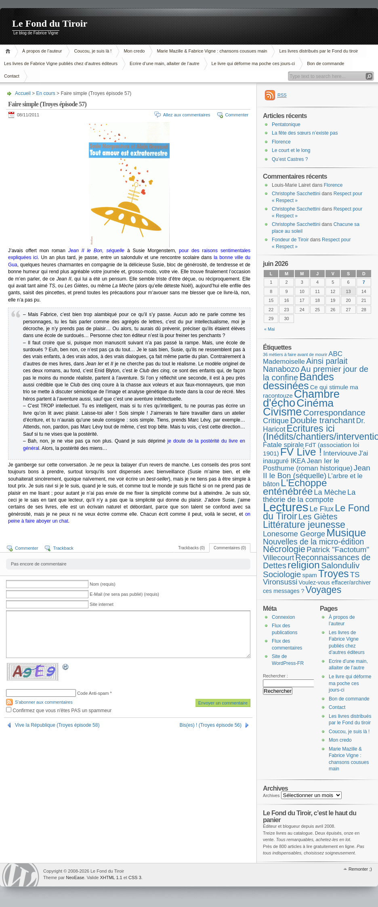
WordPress (20, 874)
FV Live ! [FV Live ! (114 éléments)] (301, 452)
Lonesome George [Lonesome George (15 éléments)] (294, 533)
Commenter (236, 114)
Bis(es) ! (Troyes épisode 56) (210, 725)
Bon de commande (325, 63)
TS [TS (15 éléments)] (355, 574)
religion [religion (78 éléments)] (304, 564)
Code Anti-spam (93, 693)
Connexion (283, 617)
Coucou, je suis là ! (92, 51)
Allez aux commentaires (186, 114)
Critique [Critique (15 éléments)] (276, 420)
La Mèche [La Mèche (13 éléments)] (330, 492)
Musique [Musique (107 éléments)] (346, 533)
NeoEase (75, 877)
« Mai (269, 329)
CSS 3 (134, 877)
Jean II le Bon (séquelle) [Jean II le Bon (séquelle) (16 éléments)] (316, 472)
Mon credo (134, 51)
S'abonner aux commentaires (44, 702)
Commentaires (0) (230, 548)
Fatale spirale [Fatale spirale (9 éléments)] (283, 445)
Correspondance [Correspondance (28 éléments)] (334, 412)
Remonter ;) (360, 869)
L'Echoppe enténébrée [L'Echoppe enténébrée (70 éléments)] (295, 487)
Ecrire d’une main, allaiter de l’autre (164, 63)
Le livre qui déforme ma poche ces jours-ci (253, 63)
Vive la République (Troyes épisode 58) (57, 725)
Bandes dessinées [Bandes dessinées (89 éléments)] (298, 381)
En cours (45, 93)
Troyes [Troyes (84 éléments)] (333, 573)
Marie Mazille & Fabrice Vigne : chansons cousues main (212, 51)
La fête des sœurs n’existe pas (305, 133)
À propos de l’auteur (42, 51)
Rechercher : (275, 675)
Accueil (9, 51)
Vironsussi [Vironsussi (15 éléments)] (280, 582)
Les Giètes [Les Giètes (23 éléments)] (318, 516)
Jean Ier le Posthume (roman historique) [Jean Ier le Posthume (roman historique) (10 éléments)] (308, 464)
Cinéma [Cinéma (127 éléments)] (315, 403)
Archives (271, 795)
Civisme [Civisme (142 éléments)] (282, 411)
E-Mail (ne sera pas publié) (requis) (124, 594)
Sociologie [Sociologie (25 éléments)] (282, 574)
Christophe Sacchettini (296, 193)
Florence (281, 142)
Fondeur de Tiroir (290, 240)
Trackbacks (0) (191, 548)
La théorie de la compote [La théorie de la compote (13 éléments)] (309, 496)
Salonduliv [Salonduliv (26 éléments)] (340, 565)
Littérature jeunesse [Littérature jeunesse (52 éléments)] (304, 524)
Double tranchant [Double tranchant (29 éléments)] (322, 420)
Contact (337, 707)
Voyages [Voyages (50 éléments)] (324, 589)
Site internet (101, 604)
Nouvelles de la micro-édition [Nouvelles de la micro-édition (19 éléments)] (313, 541)
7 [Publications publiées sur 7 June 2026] (364, 282)
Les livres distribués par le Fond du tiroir (318, 51)
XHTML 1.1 (111, 877)
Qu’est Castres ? (290, 159)
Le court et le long (291, 150)
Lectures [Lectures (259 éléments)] (286, 507)
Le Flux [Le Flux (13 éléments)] (322, 509)
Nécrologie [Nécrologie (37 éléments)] (284, 549)
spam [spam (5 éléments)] (309, 575)
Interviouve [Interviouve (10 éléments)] (340, 453)
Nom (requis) (103, 584)
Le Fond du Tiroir (49, 23)
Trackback (63, 548)
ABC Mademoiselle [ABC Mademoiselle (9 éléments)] (302, 358)
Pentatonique (286, 124)
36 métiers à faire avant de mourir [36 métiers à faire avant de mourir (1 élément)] (295, 354)
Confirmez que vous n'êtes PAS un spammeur (58, 710)
